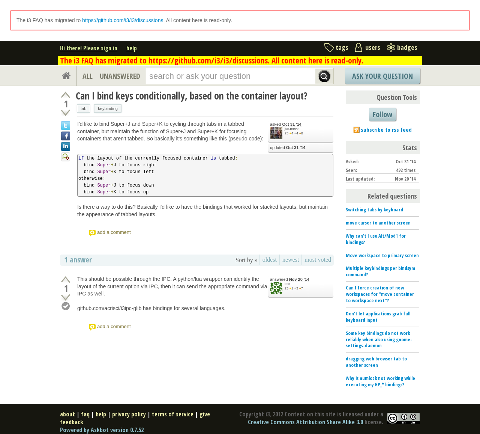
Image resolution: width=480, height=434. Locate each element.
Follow (382, 114)
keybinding (108, 108)
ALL (87, 76)
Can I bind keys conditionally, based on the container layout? (192, 95)
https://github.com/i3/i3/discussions (122, 20)
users (372, 47)
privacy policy (129, 414)
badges (407, 47)
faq (85, 414)
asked (286, 124)
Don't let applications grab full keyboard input (378, 316)
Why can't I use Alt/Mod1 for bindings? (376, 239)
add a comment (114, 232)
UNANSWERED (120, 76)
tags (342, 47)
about (67, 414)
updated (287, 147)
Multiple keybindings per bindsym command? (380, 271)
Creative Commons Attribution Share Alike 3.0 (305, 422)
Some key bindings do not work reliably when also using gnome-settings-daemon (379, 339)
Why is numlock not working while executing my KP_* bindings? (380, 381)
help (131, 48)
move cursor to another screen (378, 222)
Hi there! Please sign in (88, 48)
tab (83, 108)
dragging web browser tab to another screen (376, 361)
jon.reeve (291, 129)
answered (289, 279)
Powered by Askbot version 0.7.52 (102, 430)
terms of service (173, 414)
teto (287, 284)
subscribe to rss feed (386, 129)
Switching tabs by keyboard (374, 209)
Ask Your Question (382, 76)
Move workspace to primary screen (382, 255)
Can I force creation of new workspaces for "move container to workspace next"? (380, 294)
